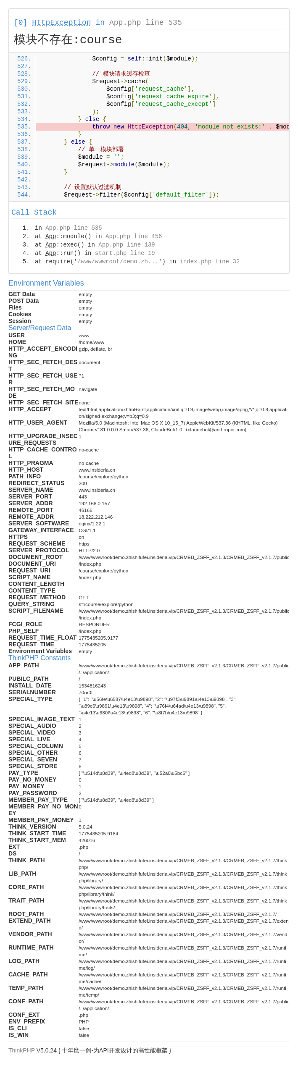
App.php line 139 (126, 244)
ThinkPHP (21, 1050)
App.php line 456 (133, 236)
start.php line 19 (125, 253)
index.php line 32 (209, 261)
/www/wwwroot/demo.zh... (117, 261)
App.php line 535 (145, 22)
